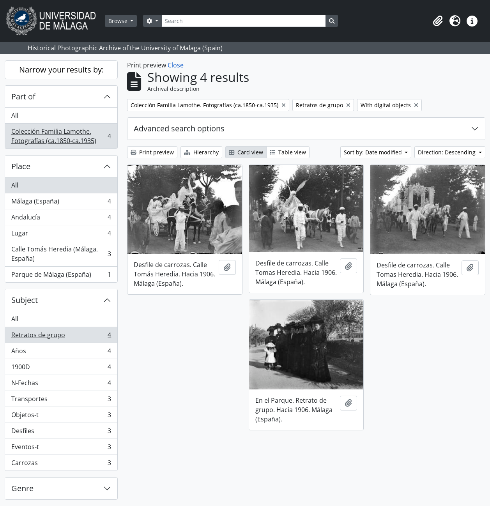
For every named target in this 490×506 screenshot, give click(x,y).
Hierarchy (201, 152)
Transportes (61, 400)
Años (61, 352)
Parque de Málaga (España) (61, 276)
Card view (246, 152)
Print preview (152, 152)
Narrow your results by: (61, 69)
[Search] (243, 21)
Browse (118, 21)
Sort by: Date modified (373, 152)
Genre (22, 488)
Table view (288, 152)
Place (20, 166)
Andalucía (61, 218)
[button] (437, 21)
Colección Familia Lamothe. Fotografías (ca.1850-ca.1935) (61, 136)
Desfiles (61, 432)
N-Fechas (61, 384)
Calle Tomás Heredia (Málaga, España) (61, 254)
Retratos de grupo (61, 336)
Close (176, 65)
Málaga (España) (61, 202)
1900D (61, 368)
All (14, 115)
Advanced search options (179, 128)
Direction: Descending (447, 152)
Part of (23, 96)
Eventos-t (61, 448)
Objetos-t (61, 416)
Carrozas (61, 464)
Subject (24, 300)
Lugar (61, 234)
